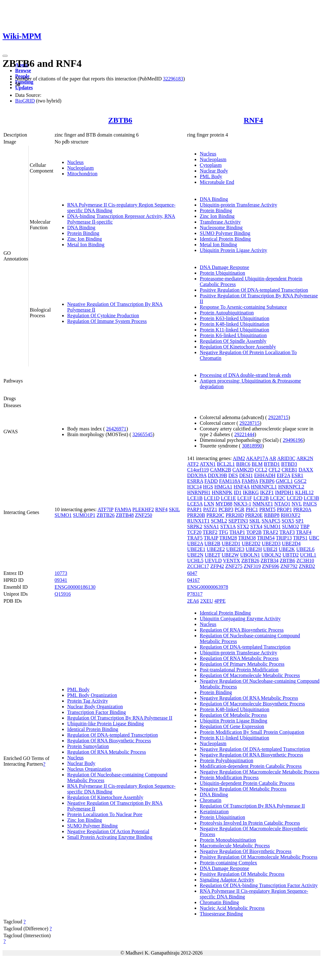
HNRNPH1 (198, 492)
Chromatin (210, 800)
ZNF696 (270, 566)
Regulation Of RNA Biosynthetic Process (109, 740)
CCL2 (261, 469)
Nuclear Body (214, 170)
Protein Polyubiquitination (226, 760)
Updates (24, 87)
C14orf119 (198, 469)
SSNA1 (211, 526)
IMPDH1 (284, 492)
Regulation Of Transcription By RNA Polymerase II (119, 718)
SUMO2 (290, 526)
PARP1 (194, 509)
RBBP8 (271, 515)
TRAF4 (303, 532)
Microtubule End (217, 182)
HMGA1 (223, 486)
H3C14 (194, 486)
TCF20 (194, 532)
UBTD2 (290, 555)
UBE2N (195, 555)
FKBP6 (266, 481)
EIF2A (283, 475)
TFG (223, 532)
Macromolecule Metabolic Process (235, 845)
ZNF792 (288, 566)
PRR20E (254, 515)
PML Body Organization (92, 695)
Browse (23, 70)
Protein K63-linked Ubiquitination (234, 318)
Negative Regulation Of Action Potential (108, 831)
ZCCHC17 (198, 566)
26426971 (116, 428)
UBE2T (212, 555)
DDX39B (217, 475)
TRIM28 (228, 538)
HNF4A (242, 486)
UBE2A (195, 543)
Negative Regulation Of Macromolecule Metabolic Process (259, 771)
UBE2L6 (305, 549)
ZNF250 (143, 515)
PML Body (211, 176)
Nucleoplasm (80, 168)
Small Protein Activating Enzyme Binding (109, 837)
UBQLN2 (271, 555)
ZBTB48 (125, 515)
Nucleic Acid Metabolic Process (232, 908)
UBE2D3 (271, 543)
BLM (257, 464)
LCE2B (261, 498)
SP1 (300, 520)
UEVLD (213, 560)
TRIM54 (266, 538)
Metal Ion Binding (85, 244)
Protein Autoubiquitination (227, 312)
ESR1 (297, 475)
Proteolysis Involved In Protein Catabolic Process (250, 823)
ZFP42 (217, 566)
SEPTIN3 (238, 520)
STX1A (228, 526)
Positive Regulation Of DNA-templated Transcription (254, 290)
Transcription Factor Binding (96, 712)
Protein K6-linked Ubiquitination (233, 335)
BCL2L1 (226, 464)
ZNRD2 (307, 566)
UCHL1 (308, 555)
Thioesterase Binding (221, 913)
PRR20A (302, 509)
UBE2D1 (231, 543)
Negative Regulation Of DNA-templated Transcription (255, 749)
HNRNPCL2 (291, 486)
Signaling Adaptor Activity (227, 879)
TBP (304, 526)
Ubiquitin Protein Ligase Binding (233, 720)
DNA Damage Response (224, 267)
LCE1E (228, 498)
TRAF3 (287, 532)
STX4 (256, 526)
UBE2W (230, 555)
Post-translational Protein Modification (239, 669)
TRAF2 (270, 532)
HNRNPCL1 (264, 486)
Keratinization (214, 811)
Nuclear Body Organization (95, 706)
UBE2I (270, 549)
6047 (192, 573)
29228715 (278, 417)
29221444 (244, 434)
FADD (211, 481)
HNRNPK (222, 492)
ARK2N (305, 458)
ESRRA (195, 481)
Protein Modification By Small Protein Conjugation (252, 732)
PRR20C (215, 515)
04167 (193, 580)
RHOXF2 (290, 515)
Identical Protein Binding (225, 239)
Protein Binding (83, 233)
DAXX (306, 469)
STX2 (243, 526)
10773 (61, 573)
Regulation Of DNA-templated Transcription (112, 735)
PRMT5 (267, 509)
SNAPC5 (270, 520)
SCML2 (219, 520)
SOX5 (288, 520)
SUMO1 (63, 515)
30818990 (252, 445)
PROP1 (284, 509)
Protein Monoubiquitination (228, 840)
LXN (209, 503)
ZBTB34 (270, 560)
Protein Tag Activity (87, 701)
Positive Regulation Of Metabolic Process (242, 874)
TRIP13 (284, 538)
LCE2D (294, 498)
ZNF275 (233, 566)
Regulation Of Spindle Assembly (233, 341)
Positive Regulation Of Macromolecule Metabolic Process (258, 857)
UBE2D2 (251, 543)
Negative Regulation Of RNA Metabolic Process (249, 698)
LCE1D (212, 498)
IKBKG (251, 492)
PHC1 (252, 509)
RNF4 (253, 120)
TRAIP (211, 538)
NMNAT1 (262, 503)
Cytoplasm (210, 165)
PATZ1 (210, 509)
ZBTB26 (106, 515)
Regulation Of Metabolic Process (233, 715)
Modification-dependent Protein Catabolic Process (251, 766)
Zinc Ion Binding (84, 239)
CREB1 (289, 469)
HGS (208, 486)
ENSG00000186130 (75, 587)
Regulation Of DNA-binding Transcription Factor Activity (259, 885)
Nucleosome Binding (221, 227)
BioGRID (25, 100)
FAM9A (123, 509)
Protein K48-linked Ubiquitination (234, 324)
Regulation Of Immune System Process (107, 321)
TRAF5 (195, 538)
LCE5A (195, 503)
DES (233, 475)
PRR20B (196, 515)
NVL (297, 503)
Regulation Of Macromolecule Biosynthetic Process (252, 703)
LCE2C (277, 498)
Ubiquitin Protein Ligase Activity (233, 250)
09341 (61, 580)
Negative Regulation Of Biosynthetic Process (245, 851)
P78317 (195, 594)
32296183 (173, 78)
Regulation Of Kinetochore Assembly (238, 346)
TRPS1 (300, 538)
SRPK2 (194, 526)
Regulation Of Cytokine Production (103, 315)
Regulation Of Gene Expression (232, 726)
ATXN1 (208, 464)
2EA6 (193, 601)
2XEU (206, 601)
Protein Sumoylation (88, 746)
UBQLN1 (250, 555)
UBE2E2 (216, 549)
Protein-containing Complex (228, 862)
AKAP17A (257, 458)
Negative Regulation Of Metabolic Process (243, 789)
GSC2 (300, 481)
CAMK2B (220, 469)
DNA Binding (81, 227)
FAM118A (229, 481)
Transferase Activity (220, 222)
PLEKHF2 (143, 509)
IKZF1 (267, 492)
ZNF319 (252, 566)
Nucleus (75, 162)
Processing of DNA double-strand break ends (245, 375)
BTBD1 (272, 464)
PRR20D (235, 515)
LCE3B (311, 498)
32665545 (142, 434)
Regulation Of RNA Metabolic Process (106, 752)
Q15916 (63, 594)
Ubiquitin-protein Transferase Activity (238, 204)
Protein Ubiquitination (222, 273)
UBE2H (254, 549)
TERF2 (210, 532)
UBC (314, 538)
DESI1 (246, 475)
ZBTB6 (120, 120)
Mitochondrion (82, 173)
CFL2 (274, 469)
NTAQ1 (282, 503)
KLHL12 (304, 492)
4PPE (220, 601)
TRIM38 (247, 538)
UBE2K (287, 549)
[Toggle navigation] (5, 56)
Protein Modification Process (229, 777)
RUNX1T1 (198, 520)
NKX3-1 (242, 503)
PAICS (310, 503)
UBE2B (212, 543)
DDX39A (196, 475)
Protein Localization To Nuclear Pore (105, 814)
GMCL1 (284, 481)
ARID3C (286, 458)
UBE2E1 (196, 549)
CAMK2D (243, 469)
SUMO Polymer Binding (225, 233)
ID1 (238, 492)
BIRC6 (243, 464)
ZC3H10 (305, 560)
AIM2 (239, 458)
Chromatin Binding (219, 902)
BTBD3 (289, 464)
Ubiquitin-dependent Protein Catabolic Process (247, 783)
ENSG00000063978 (207, 587)
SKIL (174, 509)
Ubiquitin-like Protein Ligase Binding (105, 723)
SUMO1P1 (84, 515)
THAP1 (237, 532)
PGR (239, 509)
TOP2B (254, 532)
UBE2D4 (291, 543)
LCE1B (195, 498)
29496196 (293, 440)
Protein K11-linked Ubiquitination (234, 329)
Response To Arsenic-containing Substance (243, 307)
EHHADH (265, 475)
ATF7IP (105, 509)
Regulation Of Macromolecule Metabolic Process (250, 675)
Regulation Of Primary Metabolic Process (242, 664)
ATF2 (192, 464)
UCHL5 (195, 560)
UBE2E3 (235, 549)
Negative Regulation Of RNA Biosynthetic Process (251, 754)
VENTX (231, 560)
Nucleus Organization (89, 769)
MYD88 (223, 503)
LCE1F (244, 498)
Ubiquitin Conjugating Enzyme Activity (240, 618)
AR (272, 458)
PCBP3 (226, 509)
